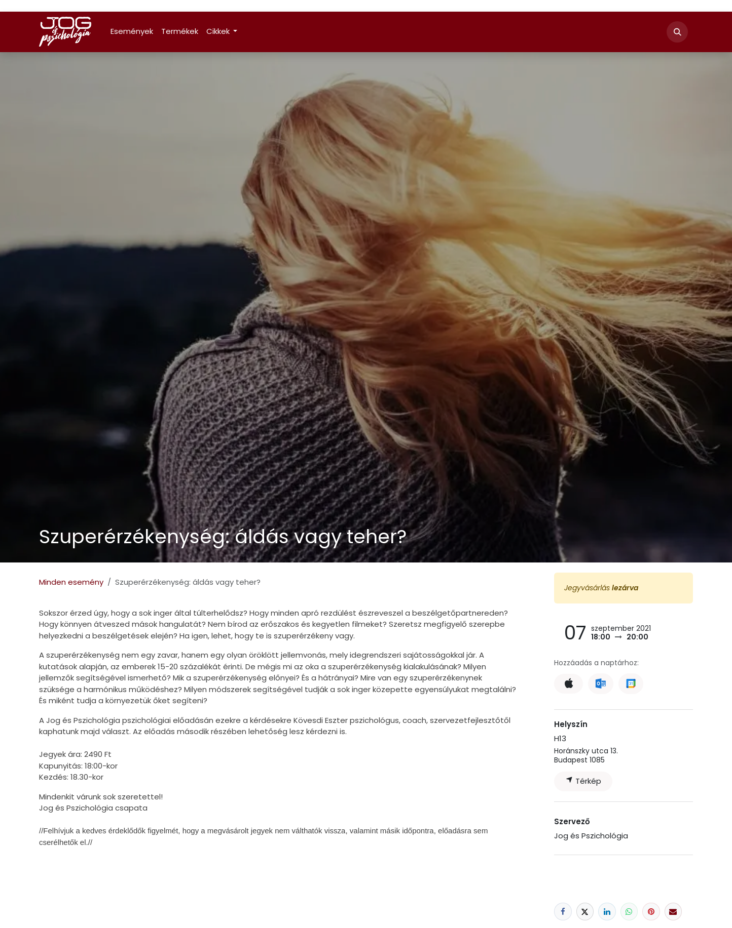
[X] (585, 911)
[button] (677, 32)
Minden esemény (71, 582)
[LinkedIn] (607, 911)
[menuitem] (131, 32)
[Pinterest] (651, 911)
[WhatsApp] (629, 911)
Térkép (583, 781)
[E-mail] (673, 911)
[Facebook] (563, 911)
